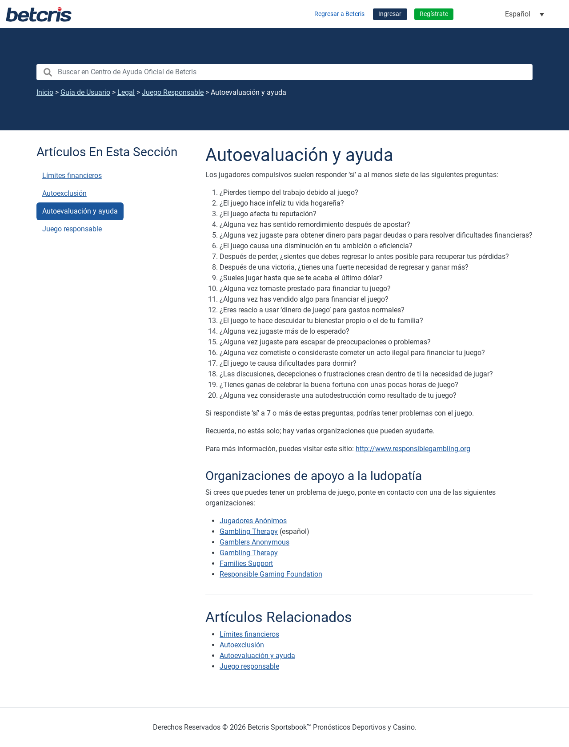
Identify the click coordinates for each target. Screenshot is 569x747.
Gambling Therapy (249, 531)
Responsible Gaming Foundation (271, 574)
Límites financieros (72, 175)
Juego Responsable (173, 92)
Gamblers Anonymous (254, 542)
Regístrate (434, 14)
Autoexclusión (64, 193)
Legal (126, 92)
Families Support (246, 563)
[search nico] (284, 72)
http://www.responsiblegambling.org (413, 448)
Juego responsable (72, 229)
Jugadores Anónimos (253, 521)
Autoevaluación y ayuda (80, 211)
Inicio (44, 92)
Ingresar (389, 14)
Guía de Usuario (85, 92)
